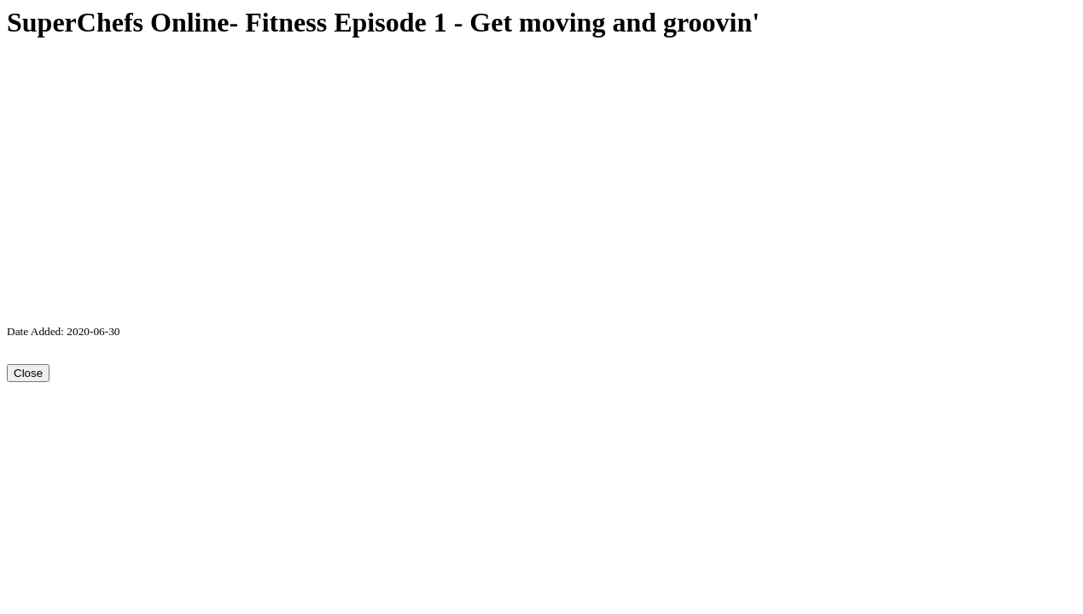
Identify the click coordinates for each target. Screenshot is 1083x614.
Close (28, 373)
